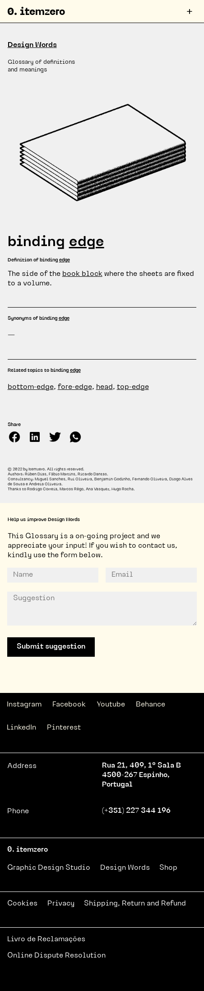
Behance (150, 704)
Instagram (24, 704)
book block (82, 274)
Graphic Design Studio (48, 868)
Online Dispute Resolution (56, 955)
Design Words (32, 45)
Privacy (60, 903)
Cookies (22, 903)
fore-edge (75, 387)
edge (86, 242)
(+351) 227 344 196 (136, 811)
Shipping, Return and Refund (135, 903)
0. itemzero (36, 12)
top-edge (133, 387)
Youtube (111, 704)
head (104, 387)
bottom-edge (31, 387)
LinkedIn (21, 727)
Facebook (69, 704)
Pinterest (64, 727)
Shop (168, 868)
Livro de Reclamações (46, 939)
